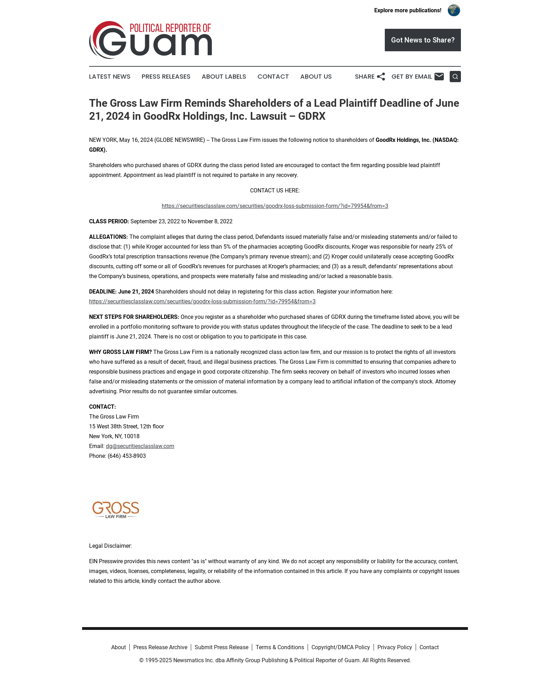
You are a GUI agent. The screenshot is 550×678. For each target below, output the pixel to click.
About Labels (224, 76)
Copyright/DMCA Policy (340, 647)
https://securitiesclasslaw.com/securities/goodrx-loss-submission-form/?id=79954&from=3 (275, 206)
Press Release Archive (160, 647)
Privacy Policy (394, 647)
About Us (316, 76)
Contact (273, 76)
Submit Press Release (221, 647)
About (118, 647)
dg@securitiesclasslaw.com (140, 446)
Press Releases (166, 76)
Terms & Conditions (280, 647)
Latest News (109, 76)
